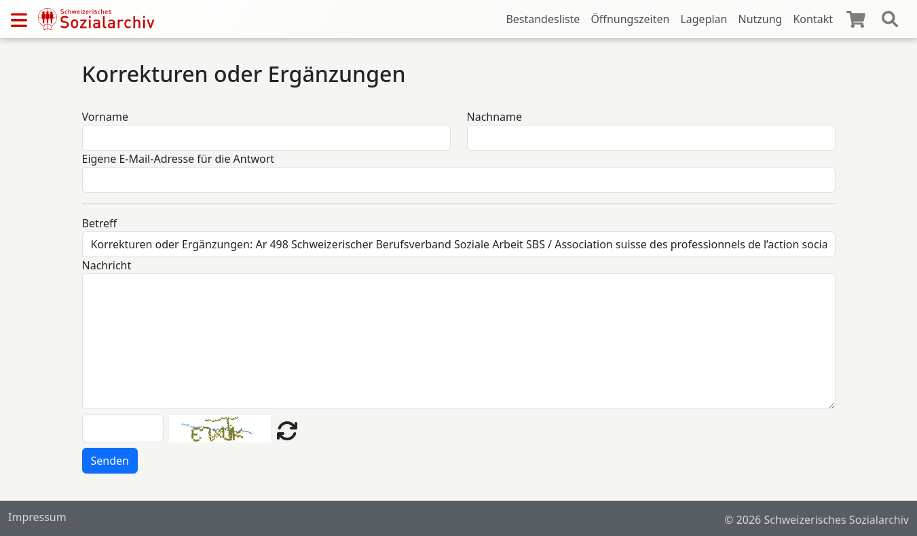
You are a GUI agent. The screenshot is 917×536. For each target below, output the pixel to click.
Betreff (99, 223)
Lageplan (703, 19)
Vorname (105, 116)
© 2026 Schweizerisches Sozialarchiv (816, 519)
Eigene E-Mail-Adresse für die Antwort (178, 158)
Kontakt (813, 19)
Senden (110, 460)
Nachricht (107, 265)
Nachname (495, 116)
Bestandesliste (543, 19)
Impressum (37, 517)
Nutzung (760, 19)
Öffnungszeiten (630, 19)
